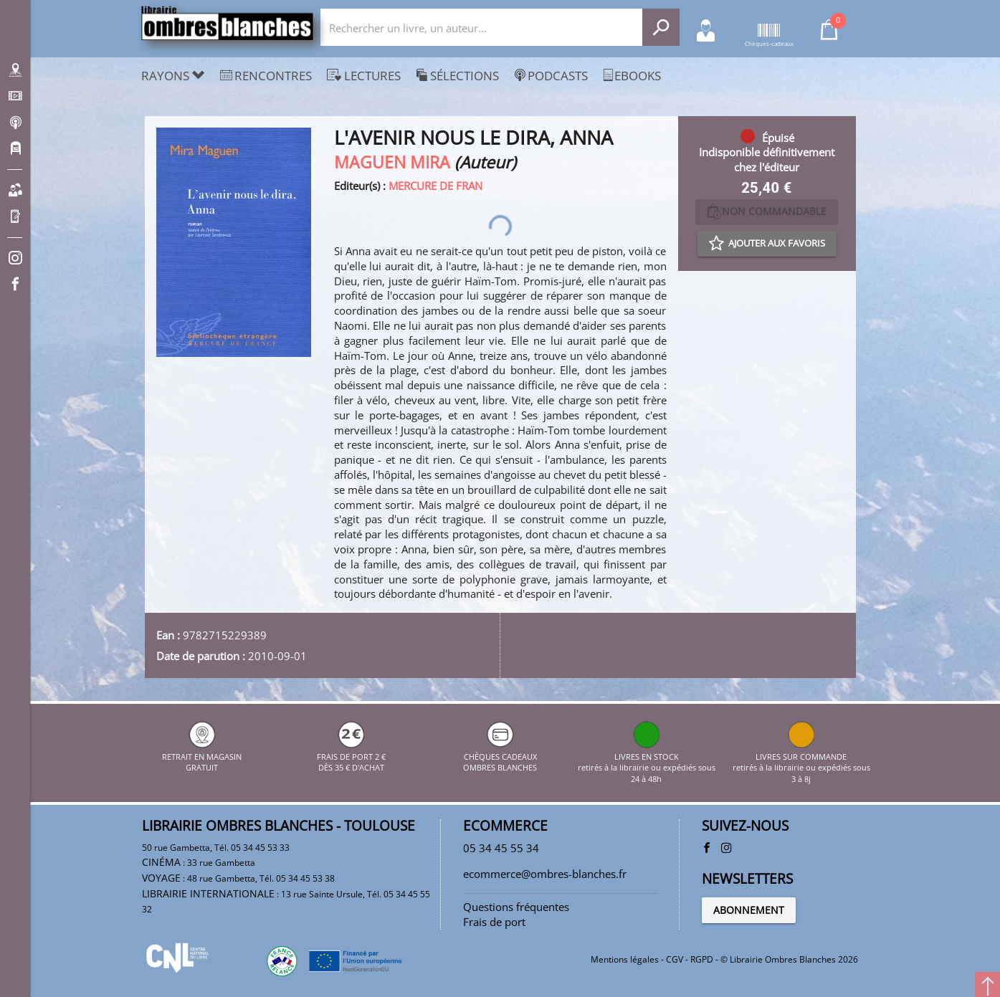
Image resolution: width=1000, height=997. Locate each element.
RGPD (701, 959)
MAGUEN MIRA (392, 162)
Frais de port (494, 922)
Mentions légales (625, 959)
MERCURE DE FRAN (435, 185)
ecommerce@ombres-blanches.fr (545, 874)
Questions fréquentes (516, 907)
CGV (674, 959)
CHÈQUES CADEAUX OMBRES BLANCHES (500, 756)
